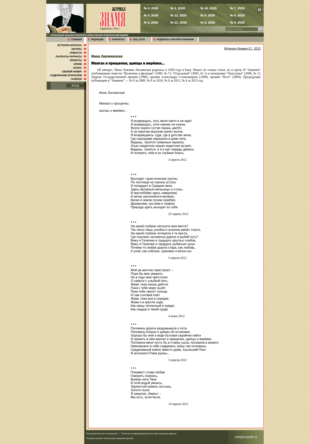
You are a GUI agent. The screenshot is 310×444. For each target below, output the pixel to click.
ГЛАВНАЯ (76, 39)
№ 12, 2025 (178, 15)
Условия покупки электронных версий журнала (109, 438)
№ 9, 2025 (207, 15)
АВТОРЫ (79, 49)
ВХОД (75, 85)
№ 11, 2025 (178, 22)
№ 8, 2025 (207, 22)
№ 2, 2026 (151, 22)
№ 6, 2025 (237, 15)
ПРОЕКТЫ (78, 60)
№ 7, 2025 (237, 8)
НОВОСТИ (78, 52)
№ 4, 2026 (151, 8)
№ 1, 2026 (177, 8)
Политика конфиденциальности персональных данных (149, 433)
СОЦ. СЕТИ (139, 39)
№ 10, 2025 (208, 8)
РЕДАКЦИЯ (97, 39)
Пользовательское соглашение (101, 433)
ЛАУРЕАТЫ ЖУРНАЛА (71, 56)
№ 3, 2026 (151, 15)
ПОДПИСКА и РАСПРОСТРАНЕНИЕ (175, 39)
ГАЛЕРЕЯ (79, 79)
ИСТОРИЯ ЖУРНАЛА (72, 45)
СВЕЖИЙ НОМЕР (74, 71)
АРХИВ (80, 64)
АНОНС (80, 68)
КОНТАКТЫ (118, 39)
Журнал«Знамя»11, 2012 (242, 48)
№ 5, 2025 (237, 22)
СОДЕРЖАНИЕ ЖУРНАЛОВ (68, 75)
